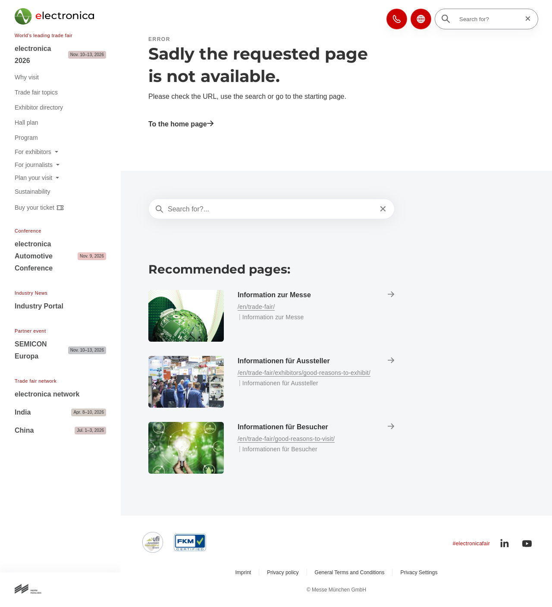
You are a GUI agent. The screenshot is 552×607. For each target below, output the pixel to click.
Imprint (243, 572)
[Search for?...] (270, 209)
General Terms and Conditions (350, 572)
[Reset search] (525, 18)
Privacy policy (282, 572)
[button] (396, 19)
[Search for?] (489, 19)
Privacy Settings (418, 572)
